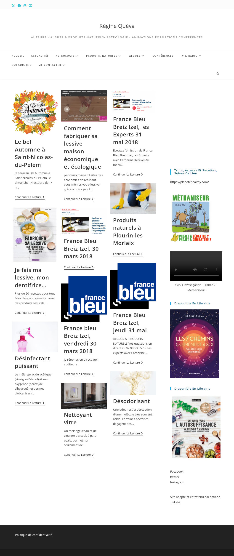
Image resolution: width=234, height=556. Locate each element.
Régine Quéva (117, 25)
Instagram (177, 482)
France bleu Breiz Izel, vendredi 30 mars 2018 (80, 339)
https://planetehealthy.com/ (189, 182)
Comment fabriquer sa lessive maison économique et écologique (82, 147)
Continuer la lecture (30, 198)
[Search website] (217, 74)
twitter (174, 477)
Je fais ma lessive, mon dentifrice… (32, 277)
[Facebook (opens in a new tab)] (19, 5)
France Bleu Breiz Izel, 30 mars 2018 (81, 248)
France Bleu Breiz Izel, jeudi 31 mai (130, 322)
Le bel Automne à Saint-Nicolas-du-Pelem (34, 153)
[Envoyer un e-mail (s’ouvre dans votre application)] (31, 5)
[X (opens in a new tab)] (14, 5)
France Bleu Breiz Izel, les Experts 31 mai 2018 (131, 130)
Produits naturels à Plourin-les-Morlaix (129, 231)
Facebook (176, 471)
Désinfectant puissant (32, 362)
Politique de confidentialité (33, 535)
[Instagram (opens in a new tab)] (25, 5)
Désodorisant (131, 401)
